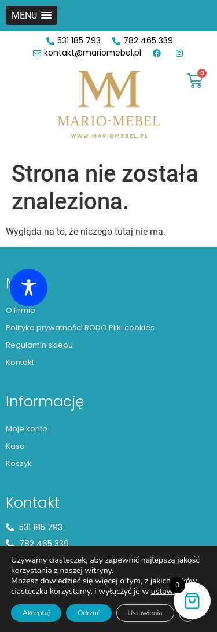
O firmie (20, 310)
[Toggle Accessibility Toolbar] (29, 288)
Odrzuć (89, 613)
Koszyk (19, 463)
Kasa (15, 446)
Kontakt (20, 362)
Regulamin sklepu (39, 344)
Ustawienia (145, 613)
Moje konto (26, 428)
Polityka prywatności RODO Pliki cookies (80, 327)
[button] (31, 15)
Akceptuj (36, 613)
